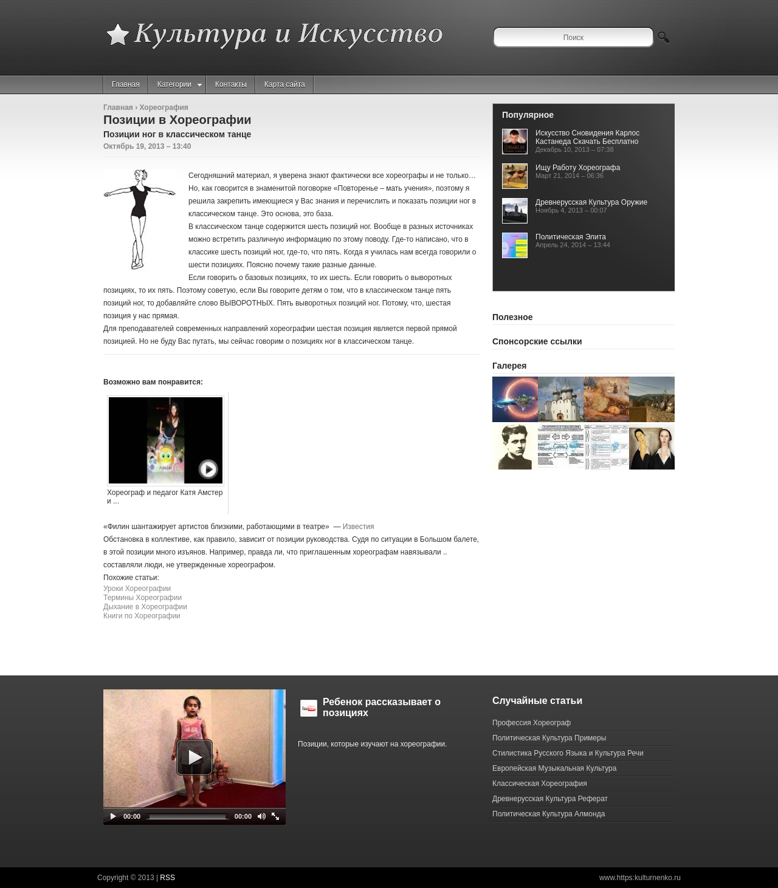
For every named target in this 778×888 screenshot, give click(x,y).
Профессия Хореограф (531, 723)
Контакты (231, 84)
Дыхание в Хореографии (145, 607)
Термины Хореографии (142, 597)
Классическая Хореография (539, 783)
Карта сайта (284, 84)
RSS (167, 877)
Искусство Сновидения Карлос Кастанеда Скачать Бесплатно (587, 137)
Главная (126, 84)
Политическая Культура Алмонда (548, 814)
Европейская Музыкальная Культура (554, 768)
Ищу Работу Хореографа (577, 167)
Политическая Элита (570, 237)
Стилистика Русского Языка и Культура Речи (568, 753)
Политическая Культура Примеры (549, 738)
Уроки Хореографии (137, 588)
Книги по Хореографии (142, 616)
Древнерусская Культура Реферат (550, 798)
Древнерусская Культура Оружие (591, 202)
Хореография (163, 107)
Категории (179, 84)
